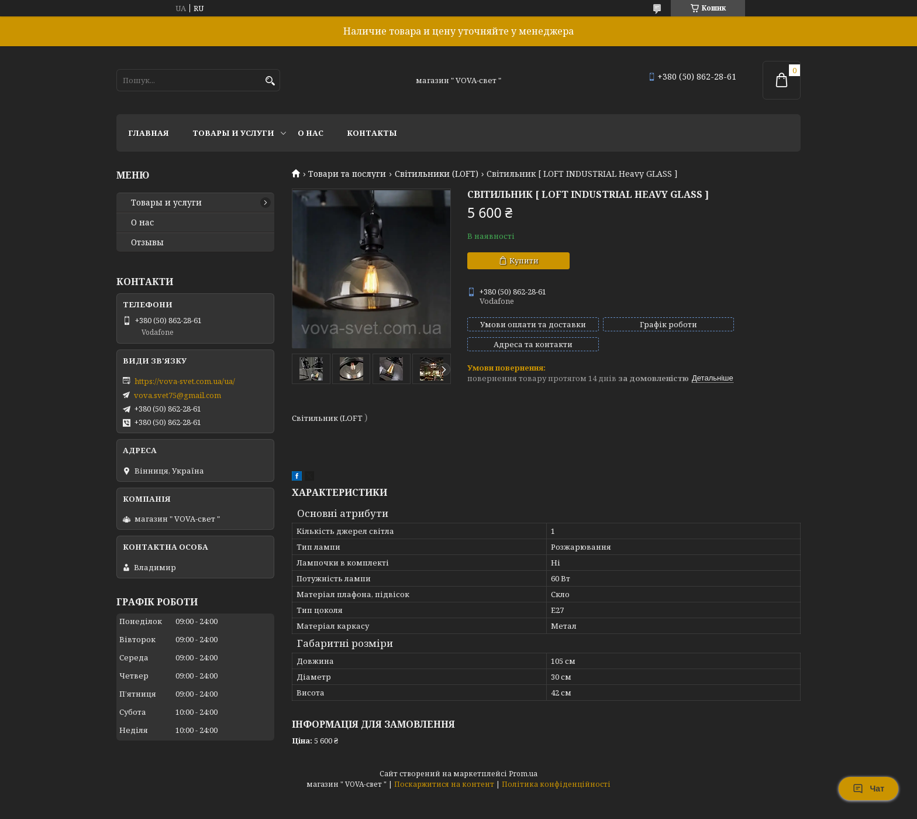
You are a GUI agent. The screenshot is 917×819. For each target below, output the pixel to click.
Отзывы (147, 242)
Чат (868, 788)
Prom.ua (523, 769)
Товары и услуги (233, 133)
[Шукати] (270, 81)
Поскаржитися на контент (444, 779)
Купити (524, 260)
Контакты (372, 133)
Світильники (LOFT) (436, 174)
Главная (148, 133)
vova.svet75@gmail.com (177, 395)
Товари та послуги (347, 174)
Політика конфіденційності (556, 779)
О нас (310, 133)
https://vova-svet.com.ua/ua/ (185, 381)
